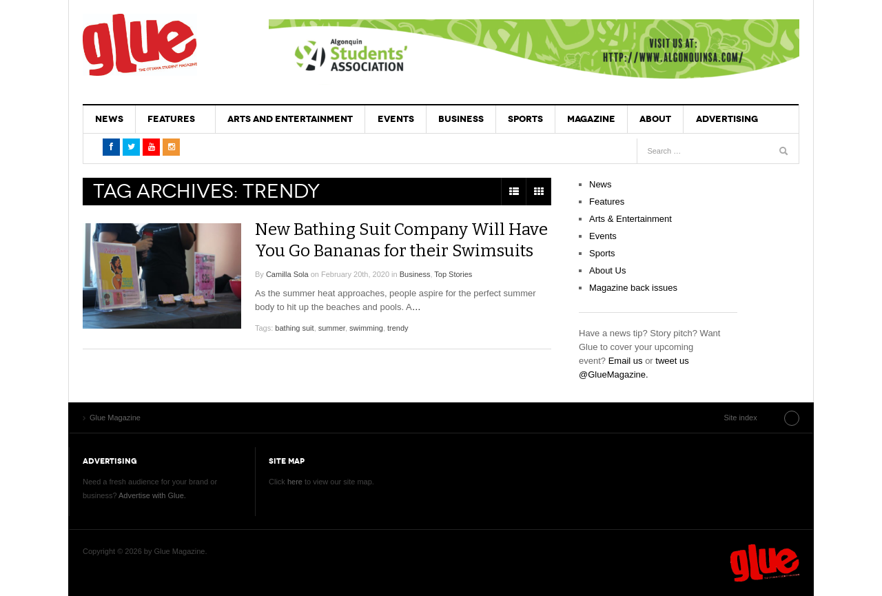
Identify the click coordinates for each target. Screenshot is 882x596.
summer (331, 326)
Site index (764, 417)
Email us (625, 361)
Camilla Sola (287, 273)
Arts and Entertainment (290, 119)
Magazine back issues (633, 287)
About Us (607, 270)
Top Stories (453, 273)
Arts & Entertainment (630, 219)
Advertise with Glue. (152, 495)
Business (460, 119)
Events (395, 119)
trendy (398, 326)
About (654, 119)
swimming (366, 326)
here (294, 481)
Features (171, 119)
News (109, 119)
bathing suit (294, 326)
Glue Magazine (140, 45)
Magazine (590, 119)
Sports (524, 119)
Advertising (726, 119)
